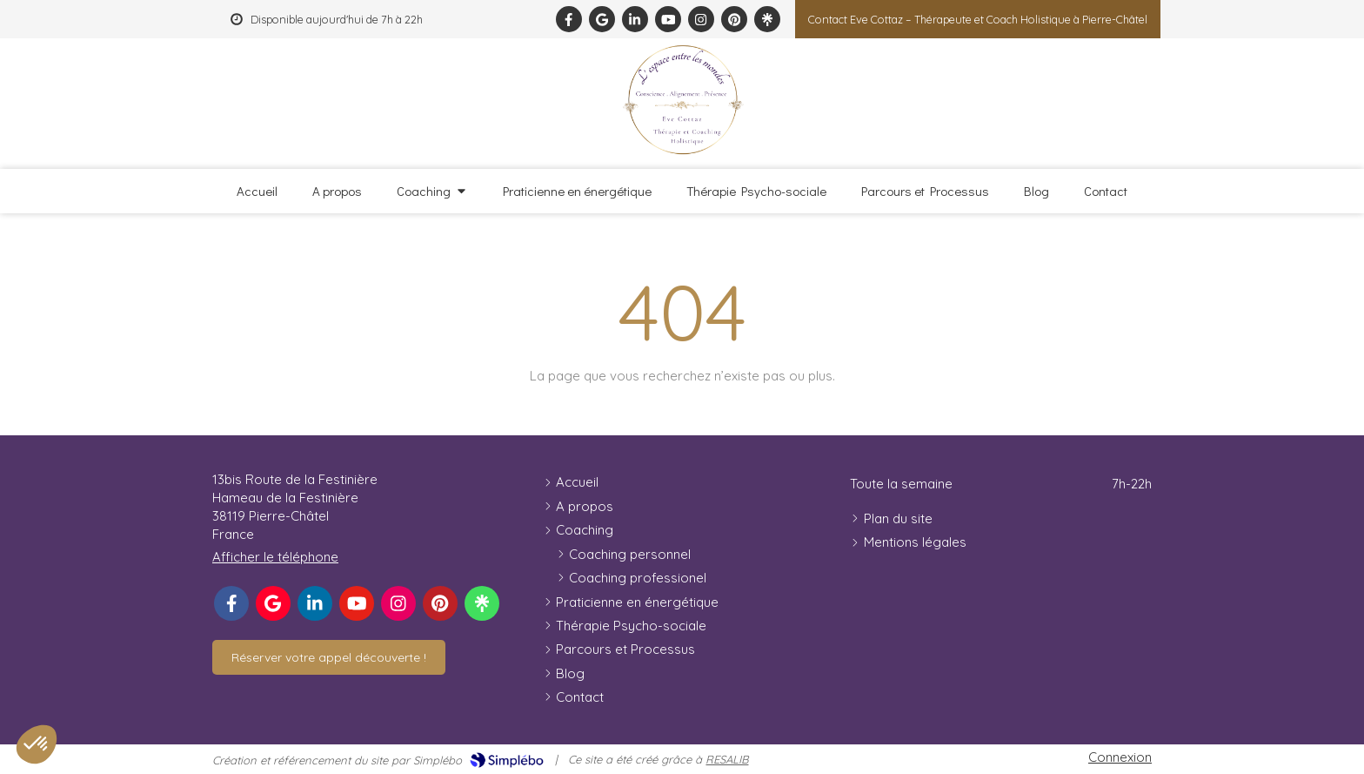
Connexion (1120, 757)
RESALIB (726, 759)
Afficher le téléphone (275, 557)
